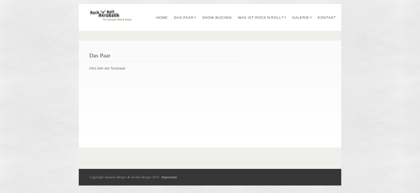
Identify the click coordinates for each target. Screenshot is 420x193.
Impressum (169, 177)
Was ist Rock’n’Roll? (262, 18)
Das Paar (185, 18)
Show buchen (217, 18)
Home (162, 18)
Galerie (302, 18)
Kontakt (327, 18)
